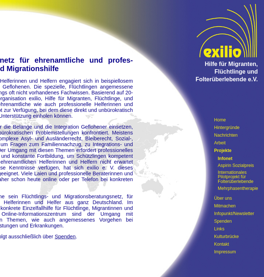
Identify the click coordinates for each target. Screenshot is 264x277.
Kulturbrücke (226, 236)
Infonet (225, 158)
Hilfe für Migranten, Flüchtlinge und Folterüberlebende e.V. (227, 71)
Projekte (223, 150)
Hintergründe (227, 127)
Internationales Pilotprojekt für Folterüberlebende (235, 177)
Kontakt (221, 244)
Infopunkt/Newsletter (234, 213)
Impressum (225, 251)
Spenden (65, 236)
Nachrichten (225, 135)
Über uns (223, 198)
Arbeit (220, 142)
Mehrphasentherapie (238, 188)
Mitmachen (225, 205)
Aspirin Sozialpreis (236, 165)
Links (219, 228)
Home (220, 119)
